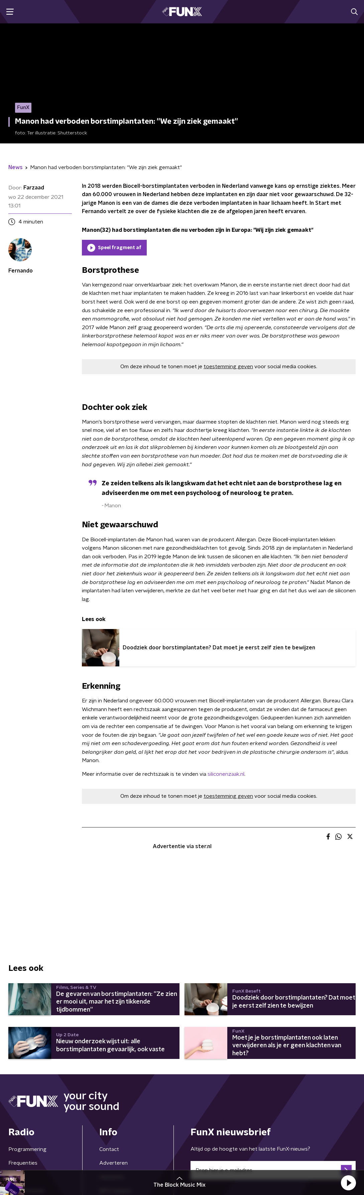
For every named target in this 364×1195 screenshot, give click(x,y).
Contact (109, 1149)
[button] (348, 1182)
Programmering (27, 1149)
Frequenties (22, 1163)
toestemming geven (228, 366)
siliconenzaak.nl (226, 774)
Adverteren (113, 1163)
